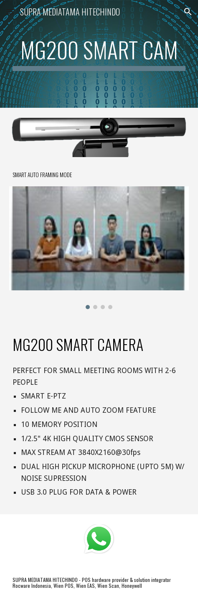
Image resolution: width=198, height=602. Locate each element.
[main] (98, 53)
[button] (10, 11)
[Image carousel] (98, 247)
